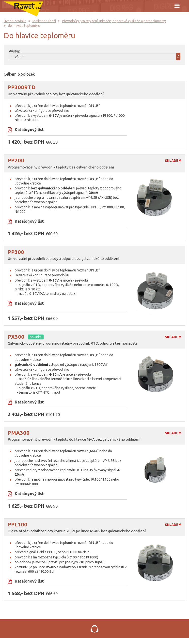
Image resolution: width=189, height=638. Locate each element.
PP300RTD (21, 87)
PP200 (16, 160)
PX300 (16, 337)
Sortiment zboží (44, 21)
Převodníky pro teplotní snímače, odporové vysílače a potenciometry (114, 21)
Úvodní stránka (15, 21)
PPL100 (17, 524)
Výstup (14, 51)
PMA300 (19, 433)
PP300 (16, 252)
